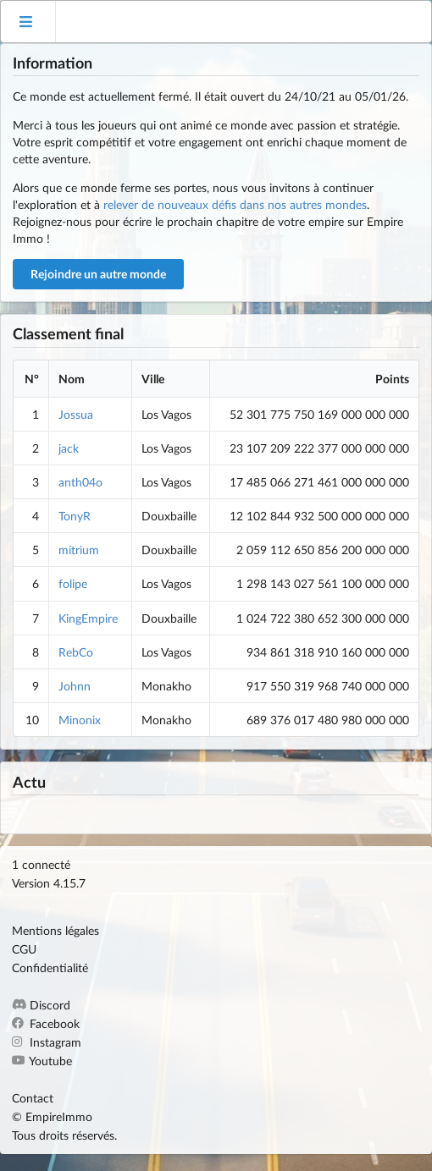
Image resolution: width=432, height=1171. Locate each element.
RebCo (75, 652)
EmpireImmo (58, 1116)
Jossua (75, 414)
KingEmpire (88, 618)
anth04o (80, 482)
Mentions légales (55, 930)
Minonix (79, 719)
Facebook (46, 1023)
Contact (32, 1098)
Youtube (42, 1060)
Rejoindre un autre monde (98, 274)
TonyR (74, 516)
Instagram (46, 1042)
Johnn (74, 686)
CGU (24, 949)
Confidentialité (50, 967)
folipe (72, 583)
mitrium (78, 549)
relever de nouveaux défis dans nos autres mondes (235, 204)
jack (68, 448)
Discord (41, 1005)
